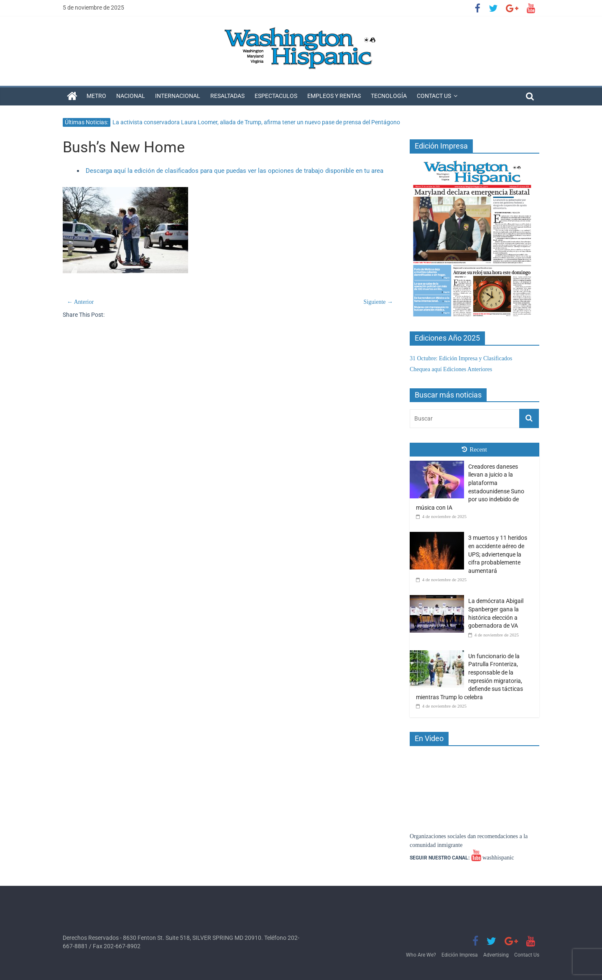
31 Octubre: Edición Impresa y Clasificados (461, 358)
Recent (474, 449)
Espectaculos (276, 95)
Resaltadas (227, 95)
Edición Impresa (459, 955)
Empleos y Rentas (334, 95)
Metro (96, 95)
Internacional (177, 95)
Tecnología (389, 95)
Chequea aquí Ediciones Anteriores (451, 369)
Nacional (130, 95)
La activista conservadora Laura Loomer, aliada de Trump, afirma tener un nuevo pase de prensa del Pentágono (256, 122)
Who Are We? (421, 955)
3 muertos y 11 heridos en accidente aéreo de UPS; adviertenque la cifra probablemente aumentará (497, 554)
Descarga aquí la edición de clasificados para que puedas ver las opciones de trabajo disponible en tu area (234, 170)
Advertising (496, 955)
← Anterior (80, 302)
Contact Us (434, 95)
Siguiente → (378, 302)
